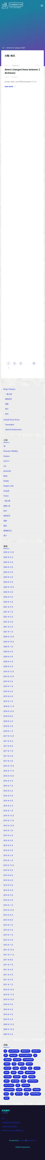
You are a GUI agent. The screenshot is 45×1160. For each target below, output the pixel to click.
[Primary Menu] (41, 5)
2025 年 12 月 (8, 552)
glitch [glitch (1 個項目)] (37, 1068)
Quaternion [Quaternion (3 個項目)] (9, 1089)
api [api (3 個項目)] (6, 1055)
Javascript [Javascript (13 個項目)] (30, 1072)
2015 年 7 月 (8, 831)
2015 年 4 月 (8, 845)
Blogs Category (9, 389)
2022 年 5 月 (8, 592)
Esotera (21, 1141)
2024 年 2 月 (8, 577)
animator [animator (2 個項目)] (36, 1051)
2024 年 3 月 (8, 572)
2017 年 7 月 (8, 751)
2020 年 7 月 (8, 647)
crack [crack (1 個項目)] (7, 1064)
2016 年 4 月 (8, 801)
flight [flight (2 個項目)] (23, 1068)
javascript (7, 471)
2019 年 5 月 (8, 691)
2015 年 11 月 (8, 821)
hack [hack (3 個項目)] (6, 1072)
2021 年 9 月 (8, 607)
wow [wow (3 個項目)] (6, 1098)
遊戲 (7, 404)
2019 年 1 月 (8, 701)
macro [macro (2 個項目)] (31, 1077)
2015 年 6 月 (8, 836)
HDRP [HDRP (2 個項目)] (13, 1072)
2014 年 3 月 (8, 895)
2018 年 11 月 (8, 706)
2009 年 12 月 (8, 1024)
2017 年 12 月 (8, 736)
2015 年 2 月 (8, 855)
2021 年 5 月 (8, 617)
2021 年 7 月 (8, 612)
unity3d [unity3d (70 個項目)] (19, 1094)
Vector (6, 496)
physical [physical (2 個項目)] (26, 1085)
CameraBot (9, 425)
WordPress (31, 1141)
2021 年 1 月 (8, 632)
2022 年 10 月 (8, 587)
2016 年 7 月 (8, 786)
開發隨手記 (16, 65)
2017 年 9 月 (8, 741)
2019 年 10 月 (8, 677)
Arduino (6, 456)
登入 (3, 1119)
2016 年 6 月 (8, 791)
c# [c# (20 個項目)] (35, 1055)
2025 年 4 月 (8, 562)
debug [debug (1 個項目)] (21, 1064)
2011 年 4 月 (8, 975)
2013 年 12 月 (8, 910)
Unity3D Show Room (11, 420)
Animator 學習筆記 (10, 451)
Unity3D (6, 491)
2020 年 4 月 (8, 662)
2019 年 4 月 (8, 696)
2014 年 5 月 (8, 885)
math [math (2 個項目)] (7, 1081)
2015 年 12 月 (8, 816)
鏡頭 (5, 526)
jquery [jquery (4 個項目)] (16, 1077)
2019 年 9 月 (8, 681)
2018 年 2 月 (8, 726)
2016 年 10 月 (8, 776)
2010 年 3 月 (8, 1019)
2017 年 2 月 (8, 761)
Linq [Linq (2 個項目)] (24, 1077)
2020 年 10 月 (8, 642)
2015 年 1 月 (8, 860)
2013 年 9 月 (8, 915)
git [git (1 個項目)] (30, 1068)
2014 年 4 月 (8, 890)
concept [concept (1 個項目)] (17, 1059)
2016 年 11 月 (8, 771)
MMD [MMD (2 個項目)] (23, 1081)
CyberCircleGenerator (13, 430)
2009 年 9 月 (8, 1034)
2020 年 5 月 (8, 657)
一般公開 (8, 394)
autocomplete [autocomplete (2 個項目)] (25, 1055)
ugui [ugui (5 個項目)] (6, 1094)
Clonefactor (16, 4)
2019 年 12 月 (8, 672)
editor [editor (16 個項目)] (29, 1064)
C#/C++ (7, 65)
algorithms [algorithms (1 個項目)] (13, 1051)
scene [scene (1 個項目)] (19, 1089)
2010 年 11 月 (8, 995)
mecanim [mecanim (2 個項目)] (15, 1081)
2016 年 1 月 (8, 811)
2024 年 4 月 (8, 567)
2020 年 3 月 (8, 667)
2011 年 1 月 (8, 985)
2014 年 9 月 (8, 870)
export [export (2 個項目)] (7, 1068)
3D (4, 446)
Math (5, 476)
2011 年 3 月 (8, 980)
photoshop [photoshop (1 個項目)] (9, 1085)
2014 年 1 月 (8, 905)
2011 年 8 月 (8, 960)
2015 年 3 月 (8, 850)
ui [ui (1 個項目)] (12, 1094)
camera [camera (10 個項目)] (8, 1059)
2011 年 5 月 (8, 970)
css (4, 466)
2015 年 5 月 (8, 841)
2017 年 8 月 (8, 746)
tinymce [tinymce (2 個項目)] (37, 1089)
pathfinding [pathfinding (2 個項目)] (32, 1081)
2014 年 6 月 (8, 880)
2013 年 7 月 (8, 925)
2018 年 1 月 (8, 731)
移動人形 (6, 506)
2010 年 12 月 (8, 990)
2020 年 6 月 (8, 652)
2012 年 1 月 (8, 945)
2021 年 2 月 (8, 627)
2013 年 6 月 (8, 930)
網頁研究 (8, 399)
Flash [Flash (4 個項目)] (16, 1068)
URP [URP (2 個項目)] (26, 1094)
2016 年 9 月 (8, 781)
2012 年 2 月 (8, 940)
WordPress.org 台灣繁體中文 (13, 1131)
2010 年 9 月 (8, 1004)
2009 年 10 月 (8, 1029)
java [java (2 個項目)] (20, 1072)
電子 (7, 409)
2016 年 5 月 (8, 796)
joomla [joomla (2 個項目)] (8, 1077)
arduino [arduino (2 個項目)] (13, 1055)
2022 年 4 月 (8, 597)
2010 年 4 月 (8, 1014)
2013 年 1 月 (8, 935)
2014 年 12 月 (8, 865)
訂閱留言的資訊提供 (9, 1127)
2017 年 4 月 (8, 756)
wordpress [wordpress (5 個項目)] (35, 1094)
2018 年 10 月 (8, 711)
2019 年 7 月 (8, 686)
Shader (6, 481)
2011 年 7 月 (8, 965)
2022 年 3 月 (8, 602)
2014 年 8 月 (8, 875)
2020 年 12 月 (8, 637)
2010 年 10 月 (8, 1000)
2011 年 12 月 (8, 950)
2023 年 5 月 (8, 582)
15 (34, 363)
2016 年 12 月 (8, 766)
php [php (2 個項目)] (18, 1085)
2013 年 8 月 (8, 920)
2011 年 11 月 (8, 955)
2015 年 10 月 (8, 826)
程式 (7, 414)
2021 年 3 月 (8, 622)
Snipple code (8, 486)
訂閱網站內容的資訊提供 (11, 1123)
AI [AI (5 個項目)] (5, 1051)
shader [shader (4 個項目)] (27, 1089)
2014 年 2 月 (8, 900)
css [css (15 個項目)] (14, 1064)
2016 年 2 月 (8, 806)
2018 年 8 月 (8, 716)
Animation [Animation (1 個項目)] (25, 1051)
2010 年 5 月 (8, 1010)
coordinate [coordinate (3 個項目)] (28, 1059)
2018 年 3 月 (8, 721)
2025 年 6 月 (8, 557)
